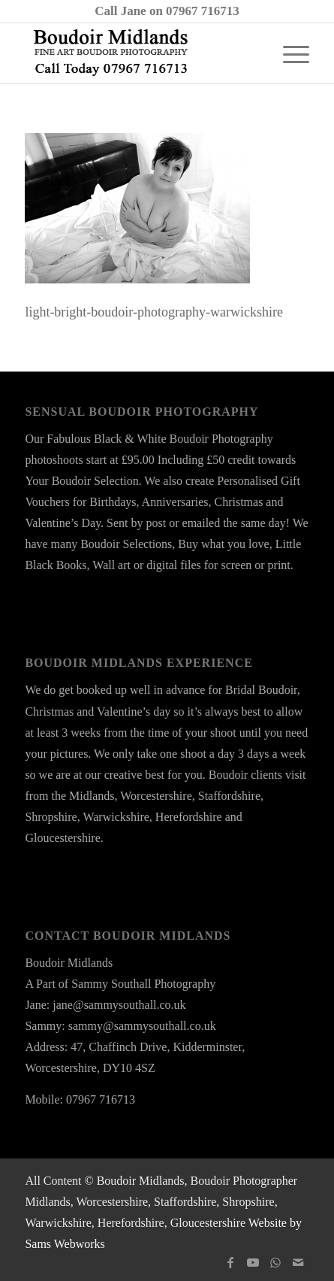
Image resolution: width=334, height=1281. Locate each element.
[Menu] (288, 53)
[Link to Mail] (298, 1262)
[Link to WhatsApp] (275, 1262)
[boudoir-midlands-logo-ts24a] (138, 53)
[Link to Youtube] (253, 1262)
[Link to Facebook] (230, 1262)
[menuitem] (288, 53)
